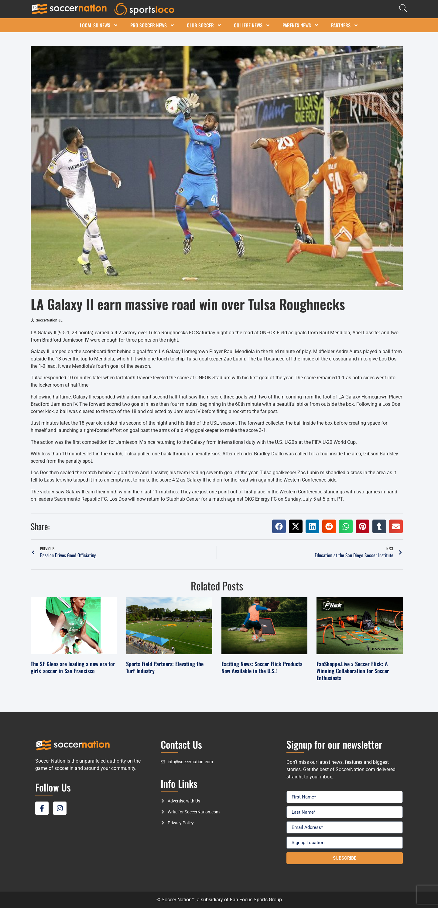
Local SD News (99, 25)
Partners (344, 25)
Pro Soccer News (152, 25)
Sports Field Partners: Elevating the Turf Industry (165, 667)
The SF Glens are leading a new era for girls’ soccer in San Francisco (73, 667)
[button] (279, 526)
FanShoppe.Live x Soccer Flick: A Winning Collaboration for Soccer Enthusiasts (353, 671)
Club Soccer (204, 25)
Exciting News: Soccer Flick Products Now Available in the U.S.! (261, 667)
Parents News (300, 25)
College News (252, 25)
